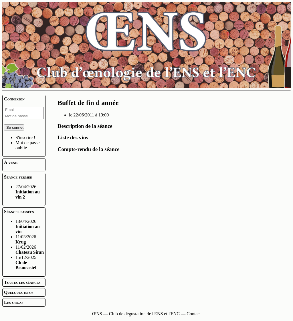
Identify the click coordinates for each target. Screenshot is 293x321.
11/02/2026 (29, 250)
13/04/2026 (27, 226)
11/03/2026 (25, 239)
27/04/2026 (27, 191)
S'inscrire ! (25, 137)
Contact (194, 313)
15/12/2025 (25, 262)
